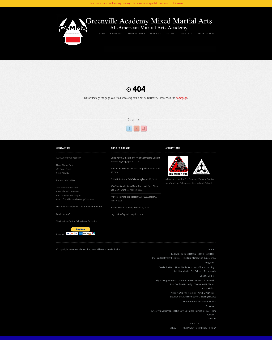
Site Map (210, 253)
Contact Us (185, 34)
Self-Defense (196, 271)
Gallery (170, 33)
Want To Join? (63, 214)
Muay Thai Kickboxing (204, 267)
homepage (181, 97)
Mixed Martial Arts (183, 267)
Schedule (154, 34)
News (190, 280)
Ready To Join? (206, 33)
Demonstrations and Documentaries (199, 301)
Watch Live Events (206, 292)
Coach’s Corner (134, 34)
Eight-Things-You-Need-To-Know (171, 280)
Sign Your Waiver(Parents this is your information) (79, 206)
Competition (208, 288)
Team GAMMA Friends (204, 284)
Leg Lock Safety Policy (121, 214)
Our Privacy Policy (192, 327)
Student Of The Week (204, 280)
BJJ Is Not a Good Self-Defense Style (127, 179)
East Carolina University (181, 284)
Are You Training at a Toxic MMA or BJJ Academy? (134, 196)
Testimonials (210, 271)
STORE (201, 253)
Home (100, 34)
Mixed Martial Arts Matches (183, 292)
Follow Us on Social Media (183, 253)
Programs (115, 34)
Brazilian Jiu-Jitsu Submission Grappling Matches (193, 296)
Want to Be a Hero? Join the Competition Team (133, 168)
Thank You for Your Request (124, 207)
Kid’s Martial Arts (181, 271)
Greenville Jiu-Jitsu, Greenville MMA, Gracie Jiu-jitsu (97, 249)
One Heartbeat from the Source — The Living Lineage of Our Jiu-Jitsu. (183, 257)
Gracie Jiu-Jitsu (166, 267)
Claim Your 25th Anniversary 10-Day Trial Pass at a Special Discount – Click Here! (136, 3)
